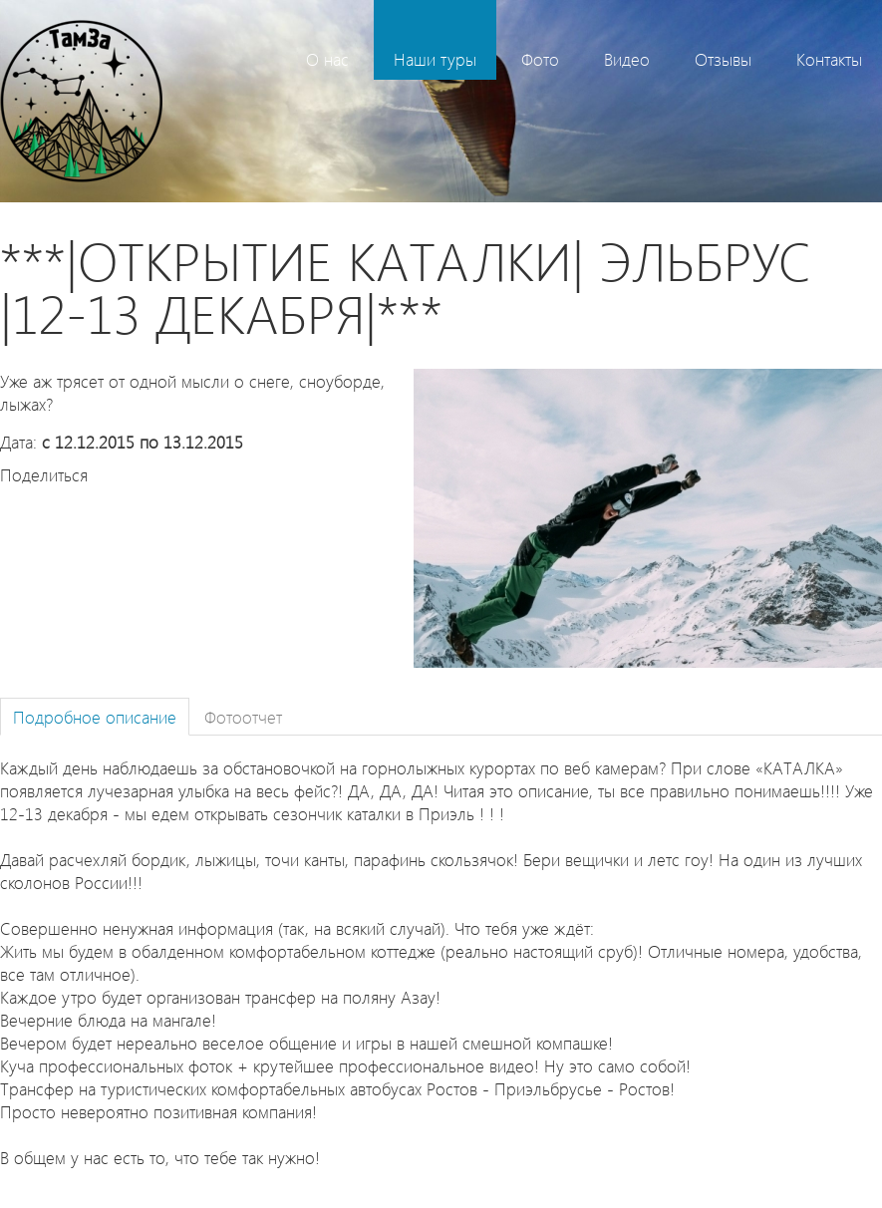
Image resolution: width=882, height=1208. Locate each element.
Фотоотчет (243, 716)
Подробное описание (94, 716)
